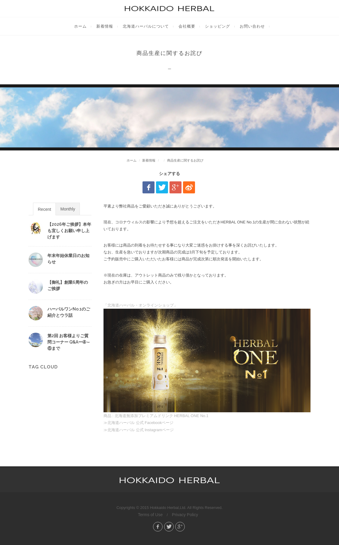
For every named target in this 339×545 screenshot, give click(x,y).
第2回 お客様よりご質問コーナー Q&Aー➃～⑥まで (68, 342)
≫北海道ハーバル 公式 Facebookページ (138, 422)
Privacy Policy (185, 514)
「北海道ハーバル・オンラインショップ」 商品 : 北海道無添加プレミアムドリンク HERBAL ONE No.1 (207, 360)
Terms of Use (150, 514)
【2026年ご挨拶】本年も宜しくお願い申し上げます (69, 230)
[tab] (44, 209)
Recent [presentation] (44, 209)
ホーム (131, 160)
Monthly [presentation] (67, 209)
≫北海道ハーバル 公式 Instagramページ (139, 430)
